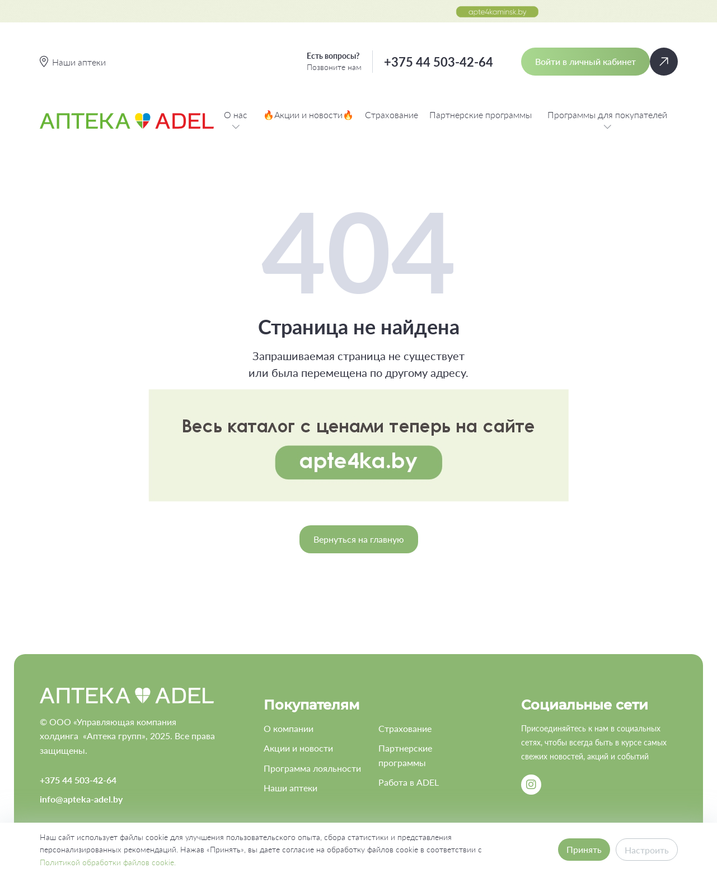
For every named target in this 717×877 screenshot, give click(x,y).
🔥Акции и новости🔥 (308, 114)
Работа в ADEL (408, 782)
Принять (584, 849)
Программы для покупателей (607, 121)
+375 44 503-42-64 (438, 61)
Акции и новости (298, 748)
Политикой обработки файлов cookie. (108, 862)
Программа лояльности (312, 768)
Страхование (391, 114)
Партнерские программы (480, 114)
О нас (235, 121)
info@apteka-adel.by (81, 799)
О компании (288, 728)
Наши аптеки (290, 787)
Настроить (647, 850)
